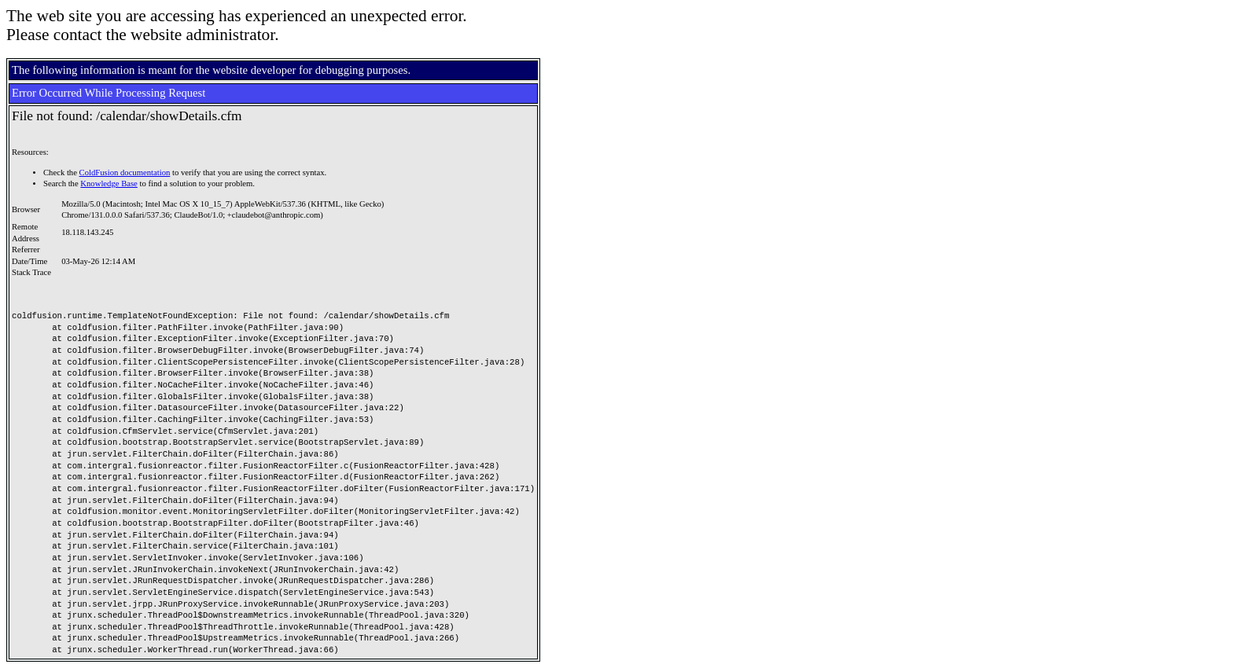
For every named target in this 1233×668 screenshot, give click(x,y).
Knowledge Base (109, 183)
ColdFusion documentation (125, 172)
